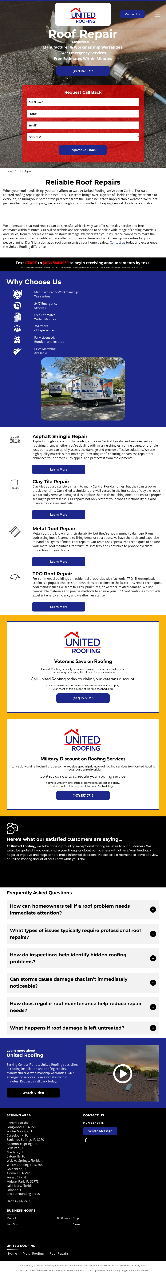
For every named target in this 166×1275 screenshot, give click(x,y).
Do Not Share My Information (52, 1265)
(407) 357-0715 (93, 1123)
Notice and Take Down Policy (103, 1265)
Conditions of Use (78, 1265)
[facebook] (86, 1141)
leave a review (147, 855)
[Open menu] (157, 14)
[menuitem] (12, 1253)
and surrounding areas (23, 1194)
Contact (115, 242)
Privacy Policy (26, 1265)
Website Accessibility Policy (133, 1265)
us (123, 242)
